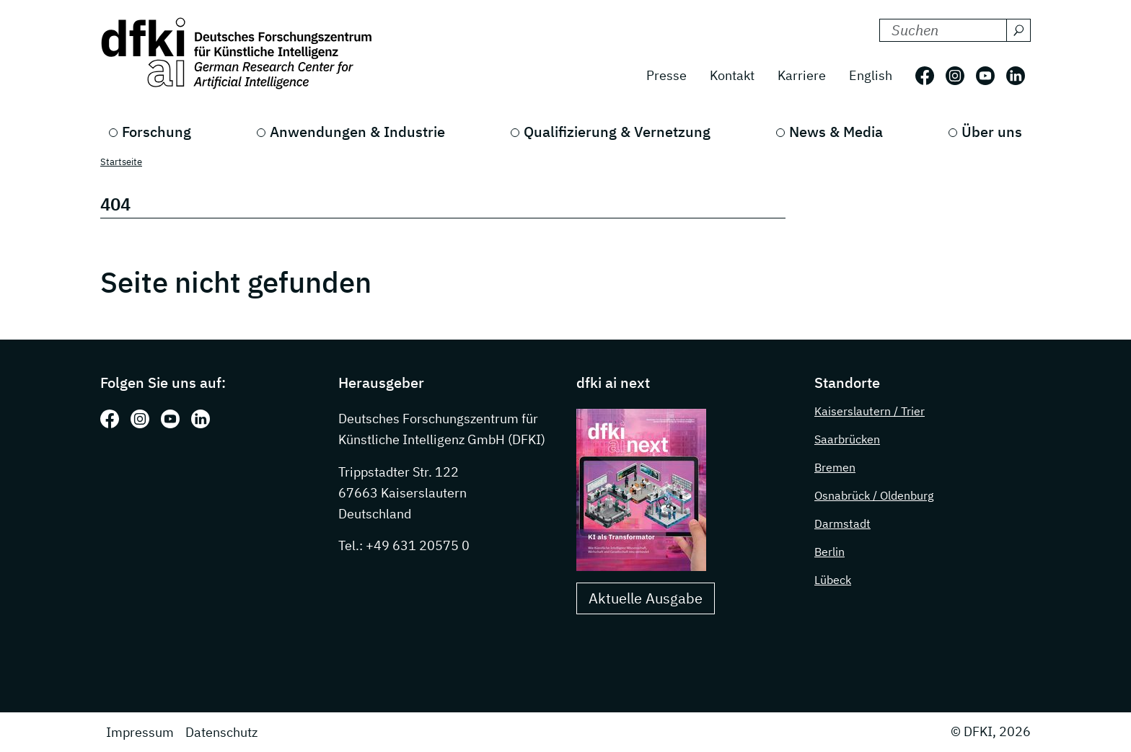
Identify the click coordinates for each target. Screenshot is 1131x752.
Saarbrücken (847, 439)
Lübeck (832, 579)
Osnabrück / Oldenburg (873, 495)
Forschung (156, 131)
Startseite (121, 162)
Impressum (140, 732)
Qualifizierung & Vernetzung (617, 131)
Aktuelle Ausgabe (646, 598)
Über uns (991, 131)
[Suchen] (1018, 30)
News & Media (836, 131)
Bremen (834, 467)
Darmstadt (842, 523)
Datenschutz (221, 732)
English (870, 75)
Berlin (829, 551)
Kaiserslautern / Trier (869, 411)
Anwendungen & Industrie (357, 131)
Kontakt (732, 75)
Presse (666, 75)
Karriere (802, 75)
